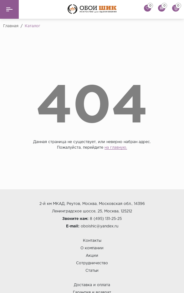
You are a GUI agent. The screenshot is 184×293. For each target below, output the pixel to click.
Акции (92, 255)
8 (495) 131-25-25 (106, 219)
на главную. (116, 147)
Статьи (92, 270)
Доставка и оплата (92, 285)
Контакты (92, 240)
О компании (92, 248)
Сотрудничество (92, 263)
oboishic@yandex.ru (99, 226)
